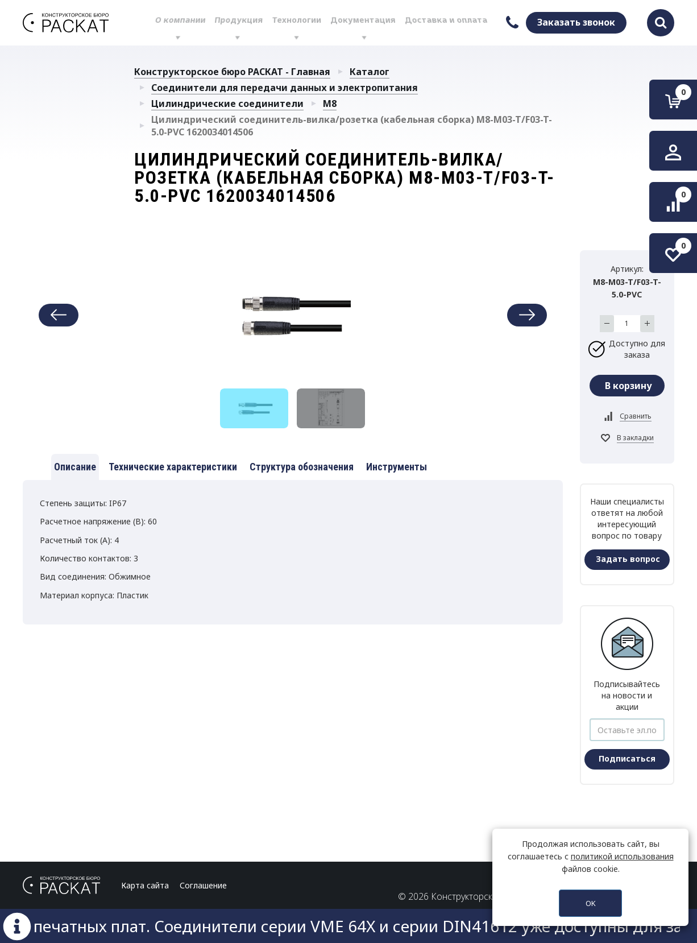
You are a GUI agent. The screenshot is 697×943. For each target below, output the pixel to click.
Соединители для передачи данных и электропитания (284, 87)
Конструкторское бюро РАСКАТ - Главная (232, 71)
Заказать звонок (576, 22)
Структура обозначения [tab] (302, 467)
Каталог (369, 71)
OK (591, 903)
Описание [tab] (75, 467)
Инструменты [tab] (396, 467)
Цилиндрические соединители (227, 103)
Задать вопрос (628, 558)
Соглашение (203, 885)
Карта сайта (145, 885)
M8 (330, 103)
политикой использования (622, 856)
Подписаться (627, 758)
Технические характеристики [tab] (173, 467)
